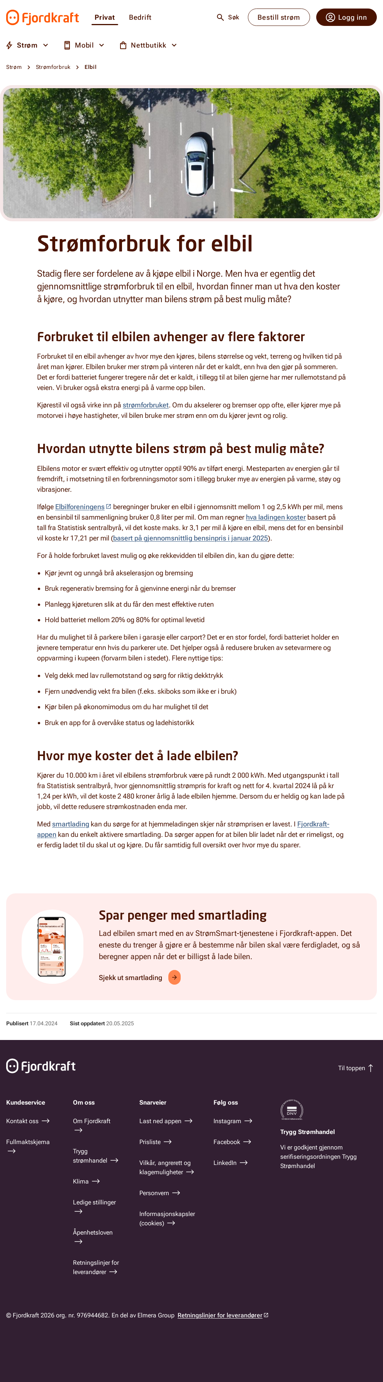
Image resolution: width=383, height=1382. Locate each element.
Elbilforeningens (80, 507)
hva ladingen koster (276, 517)
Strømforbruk (53, 67)
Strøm (14, 67)
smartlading (70, 824)
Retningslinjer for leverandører (220, 1315)
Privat (105, 17)
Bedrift (140, 17)
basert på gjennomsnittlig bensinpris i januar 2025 (190, 538)
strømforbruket (146, 405)
